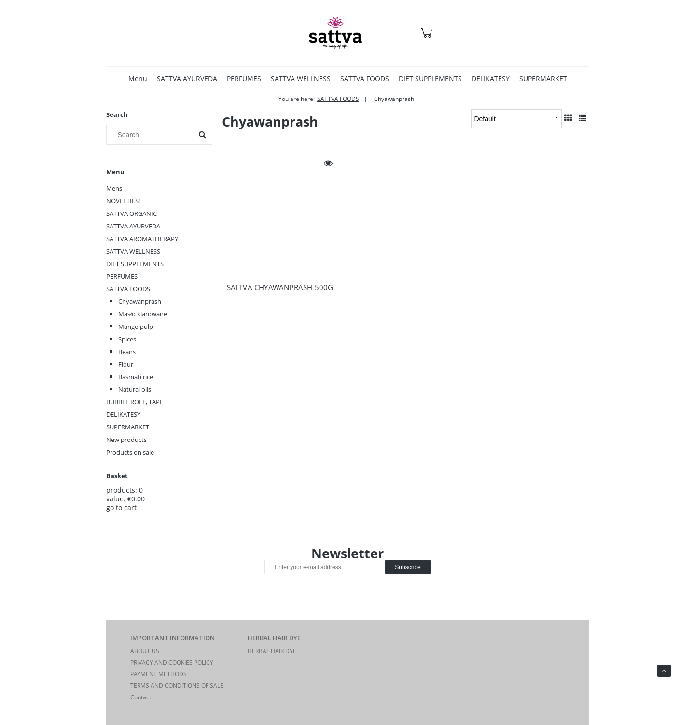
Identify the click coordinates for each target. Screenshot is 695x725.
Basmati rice (135, 376)
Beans (127, 351)
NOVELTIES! (123, 201)
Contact (140, 697)
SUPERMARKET (127, 427)
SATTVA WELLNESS (133, 251)
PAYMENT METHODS (158, 674)
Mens (114, 188)
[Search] (202, 134)
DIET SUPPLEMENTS (135, 263)
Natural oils (134, 389)
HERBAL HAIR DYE (272, 651)
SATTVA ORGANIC (131, 213)
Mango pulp (135, 326)
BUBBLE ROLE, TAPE (134, 402)
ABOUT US (144, 651)
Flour (125, 364)
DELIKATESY (123, 414)
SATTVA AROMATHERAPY (142, 238)
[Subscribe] (407, 567)
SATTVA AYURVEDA (133, 226)
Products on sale (130, 452)
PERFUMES (122, 276)
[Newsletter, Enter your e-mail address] (322, 567)
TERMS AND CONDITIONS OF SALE (176, 686)
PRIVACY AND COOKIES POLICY (171, 662)
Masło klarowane (142, 314)
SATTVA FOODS (128, 288)
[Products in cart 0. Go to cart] (427, 38)
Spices (127, 339)
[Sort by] (516, 118)
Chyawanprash (139, 301)
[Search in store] (152, 134)
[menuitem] (138, 78)
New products (126, 439)
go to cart (121, 507)
